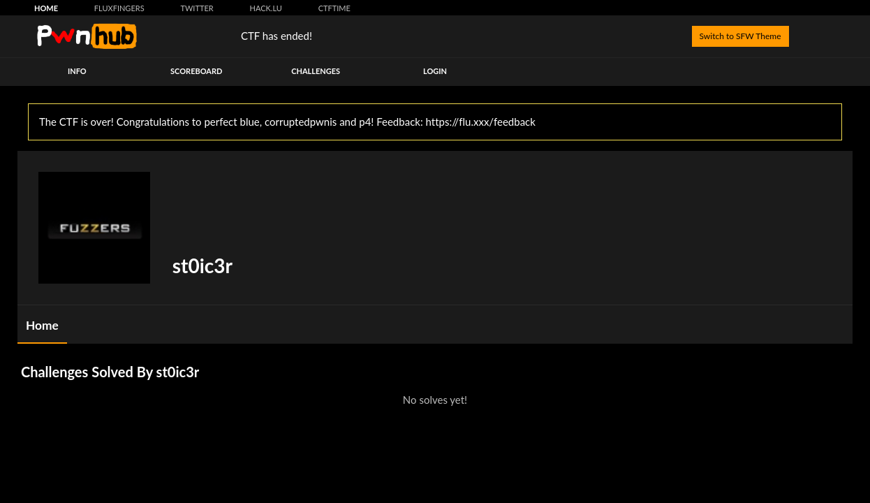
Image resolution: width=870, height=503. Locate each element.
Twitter (196, 8)
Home (46, 8)
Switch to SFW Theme (740, 36)
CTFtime (334, 8)
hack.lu (266, 8)
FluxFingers (119, 8)
